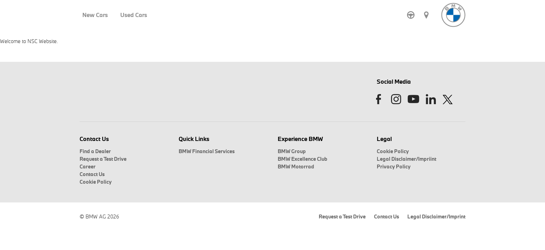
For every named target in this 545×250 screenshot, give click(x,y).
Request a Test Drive (103, 159)
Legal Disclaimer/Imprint (436, 216)
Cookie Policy (96, 181)
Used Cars (133, 15)
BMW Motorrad (296, 166)
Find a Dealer (95, 151)
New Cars (95, 15)
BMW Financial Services (207, 151)
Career (88, 166)
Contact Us (92, 174)
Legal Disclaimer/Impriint (406, 159)
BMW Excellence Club (302, 159)
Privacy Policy (393, 166)
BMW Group (292, 151)
